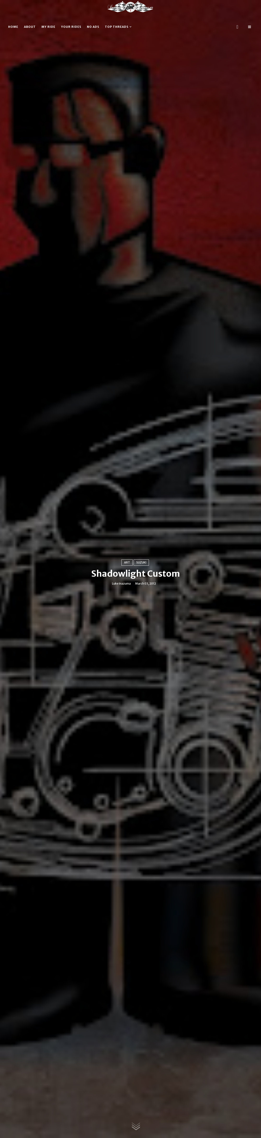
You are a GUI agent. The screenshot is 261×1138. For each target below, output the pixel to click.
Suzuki (141, 562)
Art (127, 562)
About (30, 27)
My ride (48, 27)
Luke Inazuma (121, 583)
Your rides (71, 27)
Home (13, 27)
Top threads (116, 27)
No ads (93, 27)
